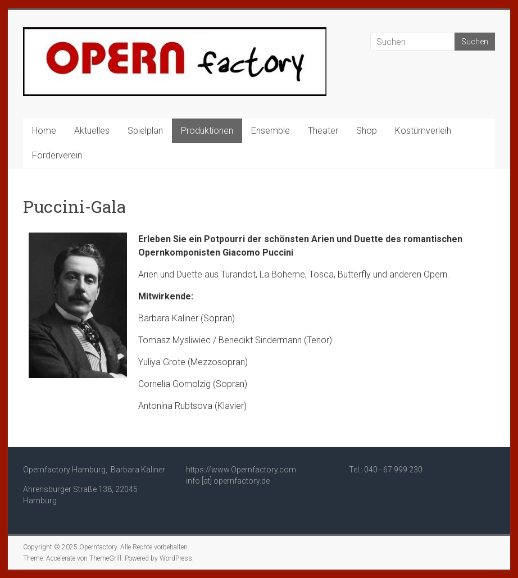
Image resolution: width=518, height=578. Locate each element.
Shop (366, 130)
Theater (323, 130)
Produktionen (207, 130)
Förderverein (57, 155)
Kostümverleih (423, 130)
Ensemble (270, 130)
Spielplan (145, 130)
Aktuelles (92, 130)
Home (44, 130)
